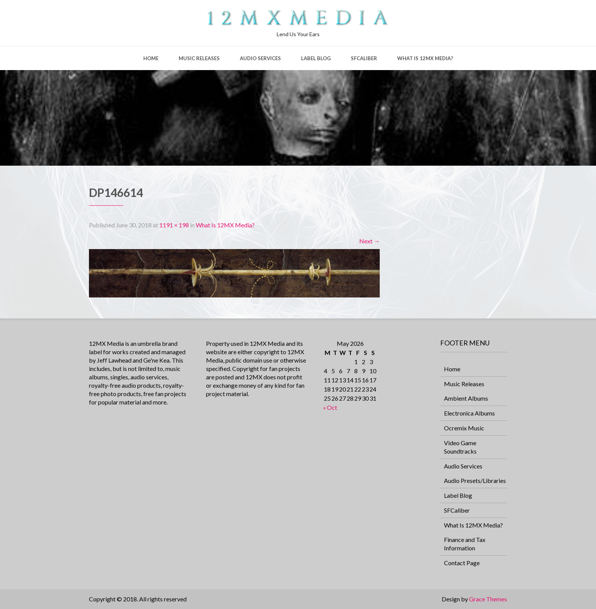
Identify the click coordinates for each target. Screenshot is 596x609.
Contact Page (462, 562)
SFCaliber (364, 58)
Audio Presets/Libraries (475, 480)
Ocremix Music (464, 428)
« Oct (330, 407)
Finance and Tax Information (464, 543)
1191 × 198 (174, 225)
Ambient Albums (466, 398)
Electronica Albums (469, 413)
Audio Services (260, 58)
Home (151, 58)
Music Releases (199, 58)
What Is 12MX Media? (425, 58)
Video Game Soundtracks (460, 447)
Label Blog (316, 58)
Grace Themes (488, 599)
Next (369, 241)
